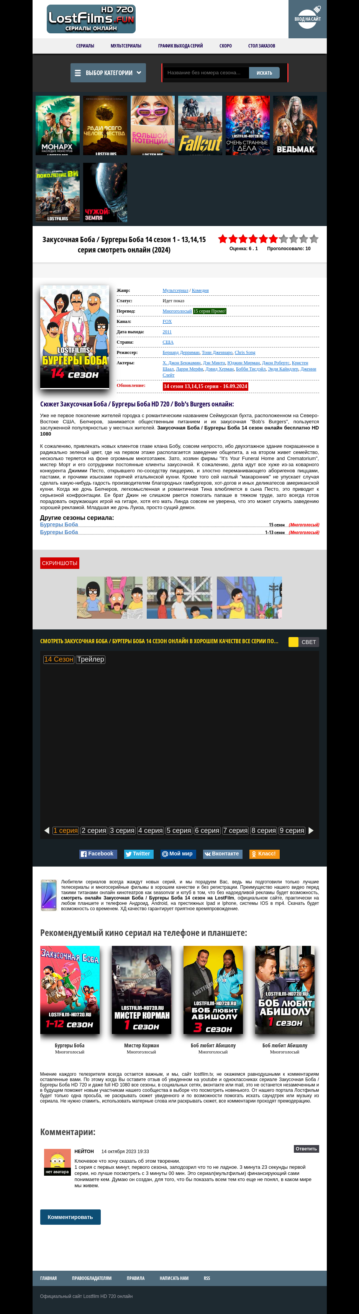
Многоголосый (177, 311)
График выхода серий (180, 46)
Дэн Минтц (214, 362)
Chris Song (245, 352)
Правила (135, 1278)
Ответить (306, 1149)
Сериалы (85, 46)
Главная (48, 1278)
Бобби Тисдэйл (251, 369)
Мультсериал (176, 290)
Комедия (200, 290)
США (168, 342)
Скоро (226, 46)
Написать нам (174, 1278)
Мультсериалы (126, 46)
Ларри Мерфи (189, 369)
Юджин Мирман (243, 362)
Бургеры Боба (59, 524)
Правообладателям (91, 1278)
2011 (167, 331)
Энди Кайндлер (283, 369)
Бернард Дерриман (181, 352)
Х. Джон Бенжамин (182, 362)
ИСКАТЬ (264, 72)
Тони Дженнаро (217, 352)
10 (314, 239)
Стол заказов (261, 46)
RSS (207, 1278)
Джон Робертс (276, 362)
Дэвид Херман (219, 369)
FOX (167, 321)
